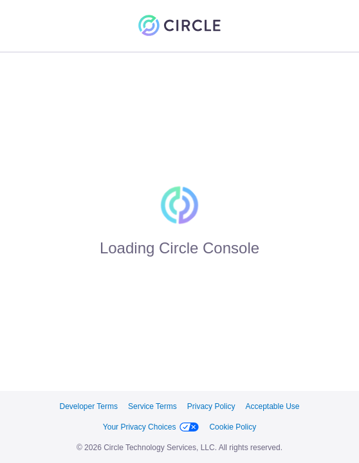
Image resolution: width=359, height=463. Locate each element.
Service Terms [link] (152, 406)
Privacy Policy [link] (211, 406)
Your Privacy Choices (151, 426)
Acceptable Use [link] (272, 406)
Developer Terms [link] (88, 406)
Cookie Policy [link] (232, 426)
